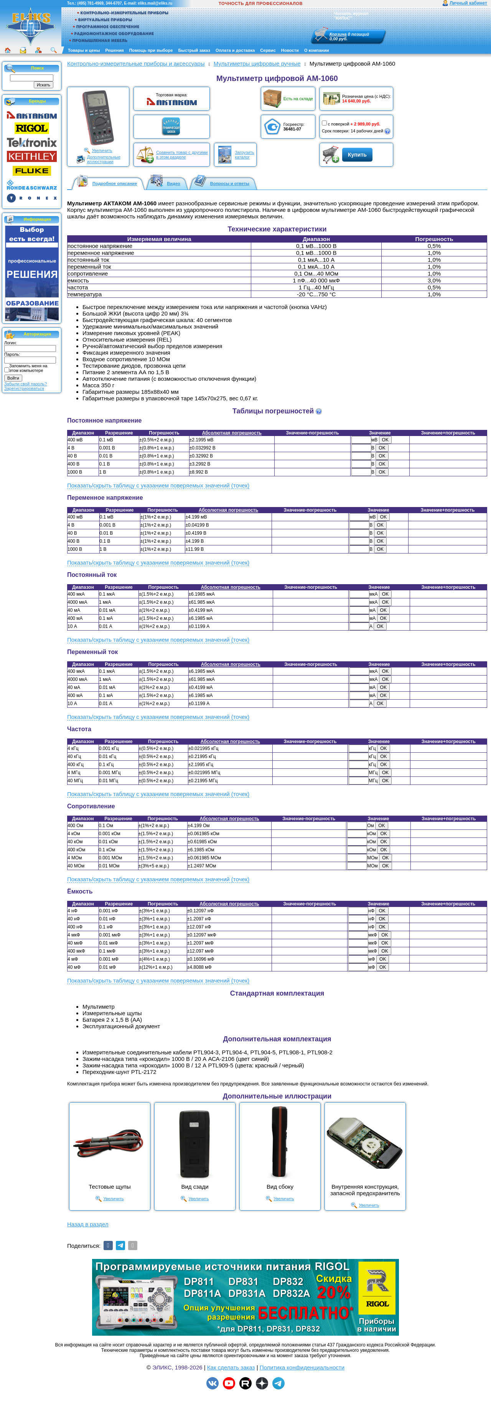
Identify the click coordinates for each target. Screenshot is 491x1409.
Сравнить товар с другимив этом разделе (182, 154)
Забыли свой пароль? (25, 384)
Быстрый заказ (194, 50)
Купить (357, 155)
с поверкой (335, 123)
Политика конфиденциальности (302, 1367)
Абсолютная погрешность (232, 433)
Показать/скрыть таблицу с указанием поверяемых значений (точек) (158, 485)
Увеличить (102, 150)
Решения (114, 50)
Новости (290, 50)
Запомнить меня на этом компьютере (28, 368)
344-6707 (113, 3)
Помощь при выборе (151, 50)
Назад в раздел (88, 1224)
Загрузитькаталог (244, 154)
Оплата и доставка (235, 50)
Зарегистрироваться (24, 388)
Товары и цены (84, 50)
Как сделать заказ (231, 1367)
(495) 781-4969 (90, 3)
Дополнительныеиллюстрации (103, 159)
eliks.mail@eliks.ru (155, 3)
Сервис (267, 50)
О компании (316, 50)
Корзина (338, 34)
